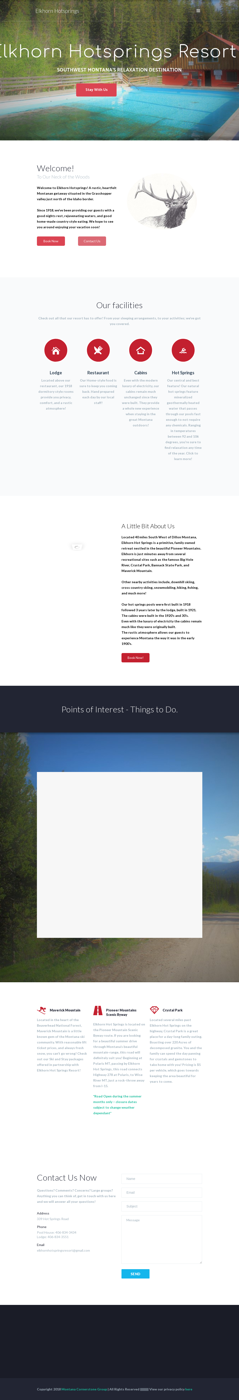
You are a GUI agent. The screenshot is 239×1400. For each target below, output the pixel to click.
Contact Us (92, 241)
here (188, 1389)
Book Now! (136, 658)
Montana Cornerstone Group (84, 1389)
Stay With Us (97, 90)
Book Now (50, 241)
